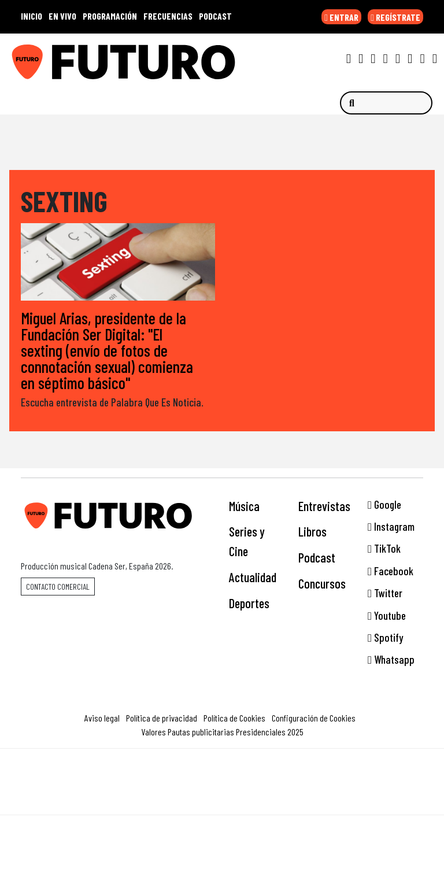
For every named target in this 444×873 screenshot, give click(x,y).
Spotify (385, 637)
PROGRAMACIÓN (110, 15)
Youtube (387, 615)
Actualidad (252, 577)
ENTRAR (341, 17)
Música (244, 505)
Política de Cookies (234, 717)
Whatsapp (391, 659)
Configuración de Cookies (314, 717)
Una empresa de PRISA (222, 773)
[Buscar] (386, 102)
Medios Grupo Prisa (222, 802)
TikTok (384, 548)
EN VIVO (62, 15)
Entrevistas (324, 505)
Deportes (249, 603)
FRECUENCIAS (168, 15)
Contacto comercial (58, 586)
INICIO (31, 15)
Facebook (390, 571)
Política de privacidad (161, 717)
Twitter (385, 593)
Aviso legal (102, 717)
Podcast (316, 557)
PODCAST (215, 15)
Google (384, 504)
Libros (312, 531)
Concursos (322, 583)
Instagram (391, 526)
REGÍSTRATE (395, 17)
